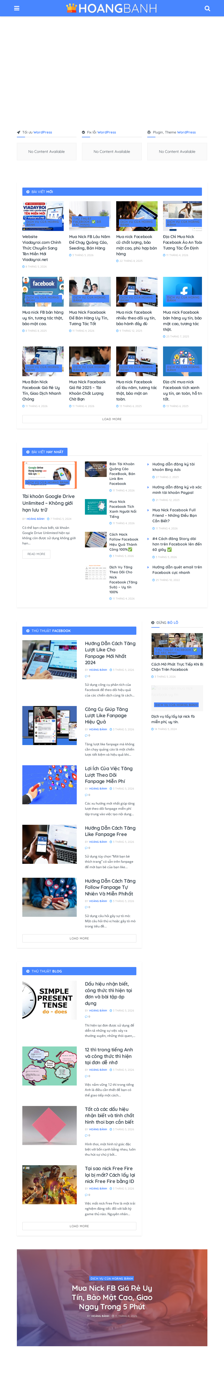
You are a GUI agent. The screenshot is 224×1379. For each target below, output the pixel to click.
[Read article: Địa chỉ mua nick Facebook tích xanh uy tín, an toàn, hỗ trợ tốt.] (184, 361)
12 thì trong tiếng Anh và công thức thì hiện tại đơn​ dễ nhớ (109, 1056)
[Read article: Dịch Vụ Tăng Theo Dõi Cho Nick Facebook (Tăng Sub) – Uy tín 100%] (96, 572)
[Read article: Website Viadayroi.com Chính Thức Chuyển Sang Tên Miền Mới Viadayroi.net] (43, 216)
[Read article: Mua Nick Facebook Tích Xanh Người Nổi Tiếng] (96, 507)
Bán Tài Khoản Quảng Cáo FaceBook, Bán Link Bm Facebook (122, 474)
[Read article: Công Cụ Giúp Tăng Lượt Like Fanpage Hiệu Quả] (49, 725)
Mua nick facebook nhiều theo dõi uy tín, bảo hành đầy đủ (136, 318)
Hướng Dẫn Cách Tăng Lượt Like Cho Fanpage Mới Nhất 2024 (110, 653)
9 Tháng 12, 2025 (129, 331)
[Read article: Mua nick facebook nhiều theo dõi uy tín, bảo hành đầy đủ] (137, 292)
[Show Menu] (16, 8)
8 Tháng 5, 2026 (34, 266)
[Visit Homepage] (112, 8)
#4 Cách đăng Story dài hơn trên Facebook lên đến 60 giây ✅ (177, 544)
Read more (39, 553)
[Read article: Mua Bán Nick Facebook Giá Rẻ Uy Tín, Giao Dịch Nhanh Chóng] (43, 361)
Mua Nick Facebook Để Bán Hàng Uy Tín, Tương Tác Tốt (88, 318)
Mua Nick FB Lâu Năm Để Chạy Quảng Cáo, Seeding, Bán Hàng (89, 242)
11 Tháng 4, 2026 (175, 255)
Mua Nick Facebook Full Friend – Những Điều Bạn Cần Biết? (174, 515)
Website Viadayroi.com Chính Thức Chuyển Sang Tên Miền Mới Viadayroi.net (41, 248)
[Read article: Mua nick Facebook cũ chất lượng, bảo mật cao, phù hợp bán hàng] (137, 216)
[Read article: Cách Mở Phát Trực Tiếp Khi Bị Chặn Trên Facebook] (177, 646)
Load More (112, 419)
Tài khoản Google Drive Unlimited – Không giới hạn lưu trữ (48, 503)
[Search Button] (207, 8)
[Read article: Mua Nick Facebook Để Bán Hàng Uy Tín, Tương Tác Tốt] (90, 292)
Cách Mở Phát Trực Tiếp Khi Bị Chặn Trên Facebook (177, 667)
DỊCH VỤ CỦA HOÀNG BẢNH (42, 223)
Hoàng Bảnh (35, 519)
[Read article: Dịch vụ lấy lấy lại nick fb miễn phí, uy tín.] (177, 698)
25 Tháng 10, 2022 (166, 580)
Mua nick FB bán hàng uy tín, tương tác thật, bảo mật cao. (43, 318)
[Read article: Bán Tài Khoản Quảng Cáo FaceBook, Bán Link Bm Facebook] (96, 469)
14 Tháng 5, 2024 (164, 729)
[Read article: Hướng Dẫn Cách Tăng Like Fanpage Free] (49, 844)
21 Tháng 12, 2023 (165, 500)
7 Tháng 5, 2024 (59, 519)
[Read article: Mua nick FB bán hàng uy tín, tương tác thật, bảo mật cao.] (43, 292)
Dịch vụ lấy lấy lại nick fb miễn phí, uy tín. (173, 719)
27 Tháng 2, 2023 (165, 477)
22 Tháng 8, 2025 (129, 261)
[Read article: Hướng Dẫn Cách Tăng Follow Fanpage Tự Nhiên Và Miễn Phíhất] (49, 897)
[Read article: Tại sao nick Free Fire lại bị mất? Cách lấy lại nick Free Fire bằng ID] (49, 1184)
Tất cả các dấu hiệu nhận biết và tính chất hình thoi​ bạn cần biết (109, 1115)
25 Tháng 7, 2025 (176, 336)
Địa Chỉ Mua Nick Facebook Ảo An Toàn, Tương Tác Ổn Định (183, 242)
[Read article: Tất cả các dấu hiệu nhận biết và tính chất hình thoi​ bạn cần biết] (49, 1125)
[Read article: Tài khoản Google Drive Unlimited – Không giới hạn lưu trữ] (49, 475)
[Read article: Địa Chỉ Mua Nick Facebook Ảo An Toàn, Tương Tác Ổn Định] (184, 216)
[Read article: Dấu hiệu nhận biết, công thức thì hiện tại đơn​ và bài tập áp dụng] (49, 1000)
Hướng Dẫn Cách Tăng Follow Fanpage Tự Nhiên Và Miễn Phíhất (110, 887)
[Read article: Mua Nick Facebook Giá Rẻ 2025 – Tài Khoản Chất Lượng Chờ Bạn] (90, 361)
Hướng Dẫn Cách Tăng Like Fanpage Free (110, 831)
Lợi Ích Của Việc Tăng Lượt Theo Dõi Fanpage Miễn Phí (109, 774)
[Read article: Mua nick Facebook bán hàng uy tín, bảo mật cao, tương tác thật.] (184, 292)
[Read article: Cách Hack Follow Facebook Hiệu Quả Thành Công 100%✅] (96, 539)
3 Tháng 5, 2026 (81, 255)
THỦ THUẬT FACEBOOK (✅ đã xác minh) (87, 222)
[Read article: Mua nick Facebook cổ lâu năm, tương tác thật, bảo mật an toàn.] (137, 361)
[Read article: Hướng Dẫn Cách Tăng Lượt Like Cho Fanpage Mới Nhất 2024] (49, 659)
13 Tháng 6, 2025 (129, 406)
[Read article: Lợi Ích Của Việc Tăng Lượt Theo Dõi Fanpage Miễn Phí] (49, 784)
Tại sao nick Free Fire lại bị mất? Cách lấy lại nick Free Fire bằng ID (110, 1174)
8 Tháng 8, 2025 (34, 331)
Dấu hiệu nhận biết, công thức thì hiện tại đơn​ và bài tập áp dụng (108, 993)
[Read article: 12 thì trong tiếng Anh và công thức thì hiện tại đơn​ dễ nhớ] (49, 1066)
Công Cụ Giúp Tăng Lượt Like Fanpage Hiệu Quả (106, 715)
